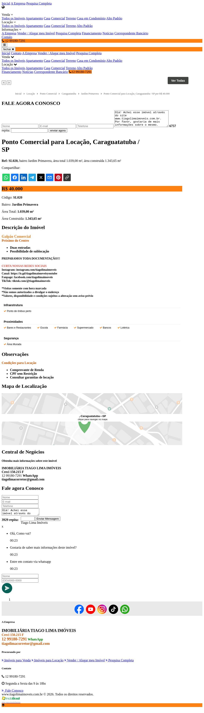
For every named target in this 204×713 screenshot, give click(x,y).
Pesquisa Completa (39, 3)
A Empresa (18, 3)
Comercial (58, 18)
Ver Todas (178, 80)
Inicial (6, 3)
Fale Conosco (12, 695)
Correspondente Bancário (131, 33)
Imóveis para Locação (48, 664)
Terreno (71, 18)
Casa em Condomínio (91, 18)
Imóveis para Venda (16, 664)
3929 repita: (10, 524)
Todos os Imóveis (13, 18)
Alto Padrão (114, 18)
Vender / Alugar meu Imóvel (36, 33)
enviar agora (58, 133)
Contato (7, 37)
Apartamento (34, 18)
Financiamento (92, 33)
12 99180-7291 (80, 72)
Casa (47, 18)
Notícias (108, 33)
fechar (8, 49)
